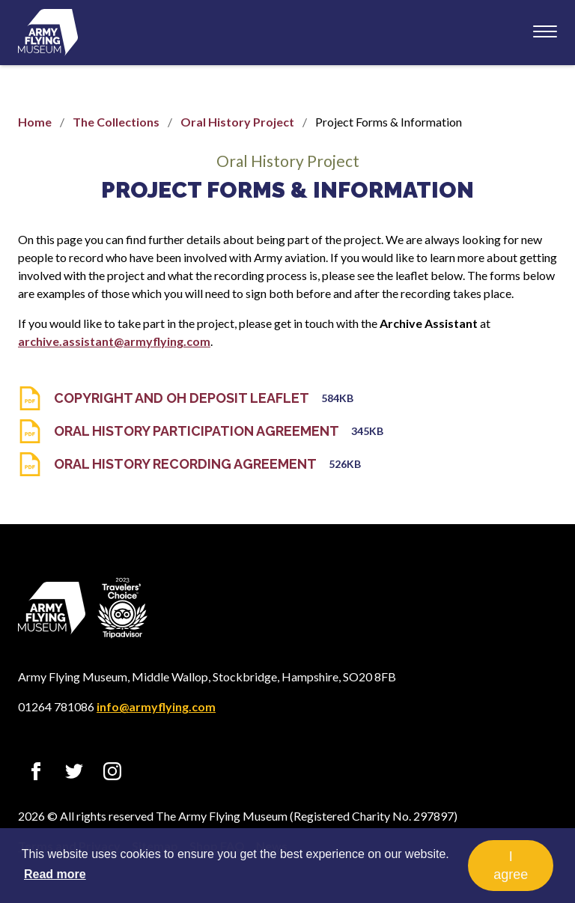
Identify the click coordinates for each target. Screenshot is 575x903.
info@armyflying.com (156, 706)
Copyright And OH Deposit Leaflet (181, 398)
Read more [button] (55, 874)
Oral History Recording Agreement (185, 464)
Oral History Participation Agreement (196, 431)
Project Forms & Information (287, 190)
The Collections (116, 122)
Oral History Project (237, 122)
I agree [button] (510, 865)
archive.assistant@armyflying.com (114, 341)
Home (35, 122)
